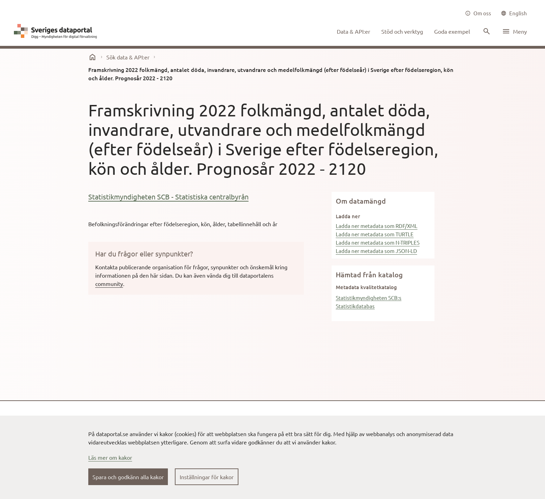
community (109, 283)
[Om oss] (478, 13)
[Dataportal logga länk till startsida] (57, 31)
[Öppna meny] (514, 31)
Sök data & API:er (127, 57)
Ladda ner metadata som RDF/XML (376, 225)
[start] (92, 57)
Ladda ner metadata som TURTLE (375, 234)
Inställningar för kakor (207, 476)
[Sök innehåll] (486, 31)
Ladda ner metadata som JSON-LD (376, 250)
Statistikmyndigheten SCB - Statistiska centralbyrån (168, 196)
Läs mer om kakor (110, 457)
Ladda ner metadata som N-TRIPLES (378, 242)
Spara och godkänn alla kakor (128, 476)
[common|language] (514, 13)
